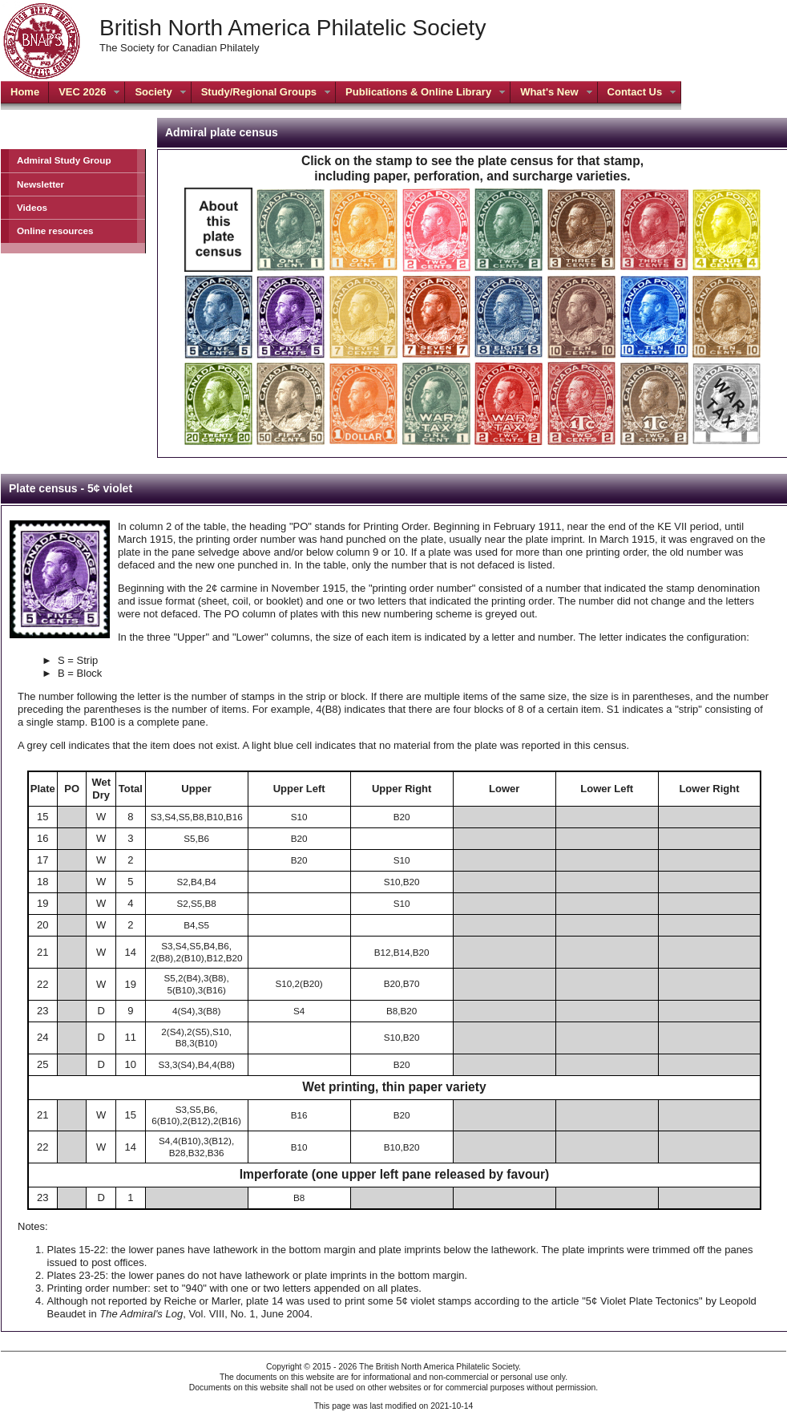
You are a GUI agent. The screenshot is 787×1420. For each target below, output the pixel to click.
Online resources (55, 230)
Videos (32, 207)
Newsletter (40, 184)
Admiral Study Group (64, 160)
